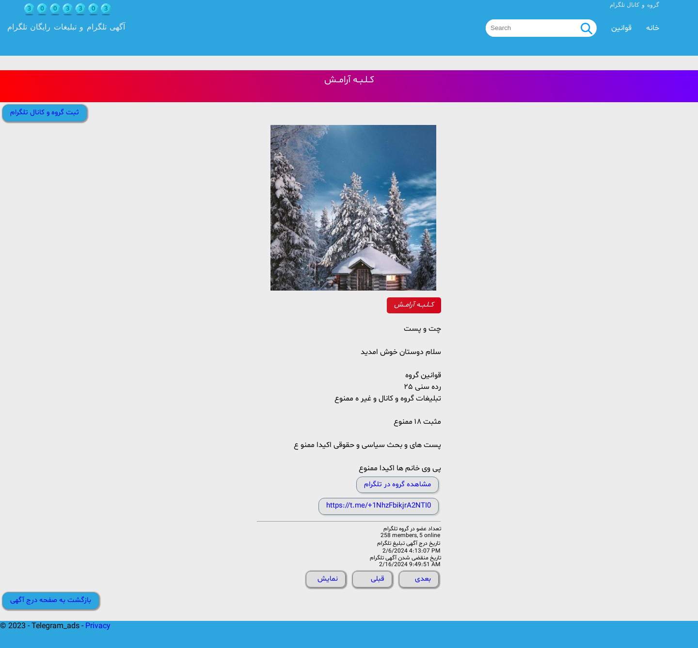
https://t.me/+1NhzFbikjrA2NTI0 (378, 506)
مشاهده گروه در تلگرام (397, 484)
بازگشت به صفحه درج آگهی (50, 600)
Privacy (98, 626)
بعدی (423, 579)
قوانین (621, 28)
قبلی (377, 579)
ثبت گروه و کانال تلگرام (44, 113)
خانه (652, 28)
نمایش (327, 579)
